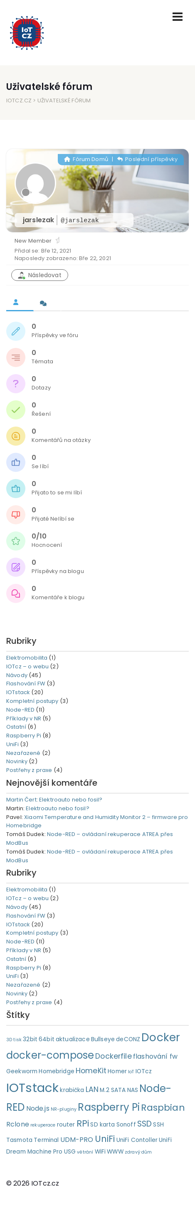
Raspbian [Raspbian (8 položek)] (163, 1107)
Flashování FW (25, 683)
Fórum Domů (86, 159)
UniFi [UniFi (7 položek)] (105, 1139)
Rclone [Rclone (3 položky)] (17, 1124)
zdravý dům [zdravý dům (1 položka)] (138, 1152)
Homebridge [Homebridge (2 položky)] (56, 1071)
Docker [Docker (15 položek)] (160, 1037)
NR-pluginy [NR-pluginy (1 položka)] (64, 1109)
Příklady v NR (23, 718)
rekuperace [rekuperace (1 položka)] (43, 1125)
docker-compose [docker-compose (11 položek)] (50, 1055)
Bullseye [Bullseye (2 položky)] (103, 1039)
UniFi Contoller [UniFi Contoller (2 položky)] (137, 1140)
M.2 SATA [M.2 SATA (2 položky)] (113, 1090)
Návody (16, 675)
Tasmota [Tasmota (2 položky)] (19, 1140)
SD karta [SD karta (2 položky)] (102, 1125)
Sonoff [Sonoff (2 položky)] (126, 1125)
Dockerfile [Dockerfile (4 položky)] (113, 1056)
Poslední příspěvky (147, 159)
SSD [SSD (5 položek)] (144, 1123)
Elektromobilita (26, 658)
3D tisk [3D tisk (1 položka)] (14, 1040)
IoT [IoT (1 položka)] (131, 1072)
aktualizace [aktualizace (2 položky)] (73, 1039)
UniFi (12, 744)
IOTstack (18, 692)
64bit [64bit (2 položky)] (46, 1039)
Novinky (16, 761)
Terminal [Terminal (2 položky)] (46, 1140)
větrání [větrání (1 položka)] (85, 1152)
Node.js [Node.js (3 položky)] (37, 1108)
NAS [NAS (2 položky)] (132, 1090)
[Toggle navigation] (178, 16)
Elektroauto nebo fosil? (70, 800)
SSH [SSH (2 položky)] (158, 1125)
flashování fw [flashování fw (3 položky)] (155, 1056)
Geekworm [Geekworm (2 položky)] (21, 1071)
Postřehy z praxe (29, 770)
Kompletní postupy (32, 701)
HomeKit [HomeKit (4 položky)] (91, 1071)
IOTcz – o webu (27, 666)
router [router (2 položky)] (66, 1125)
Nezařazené (23, 753)
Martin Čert (21, 800)
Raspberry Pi (23, 735)
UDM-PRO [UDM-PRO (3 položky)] (77, 1139)
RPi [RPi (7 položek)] (83, 1123)
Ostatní (16, 727)
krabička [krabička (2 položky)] (72, 1090)
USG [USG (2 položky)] (70, 1152)
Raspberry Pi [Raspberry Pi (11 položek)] (109, 1107)
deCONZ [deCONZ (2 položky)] (128, 1039)
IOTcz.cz (19, 100)
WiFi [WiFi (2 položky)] (100, 1152)
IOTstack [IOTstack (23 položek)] (32, 1087)
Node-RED (20, 710)
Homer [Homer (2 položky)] (117, 1071)
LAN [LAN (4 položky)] (92, 1089)
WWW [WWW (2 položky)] (115, 1152)
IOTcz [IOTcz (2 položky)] (144, 1071)
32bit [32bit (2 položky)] (30, 1039)
